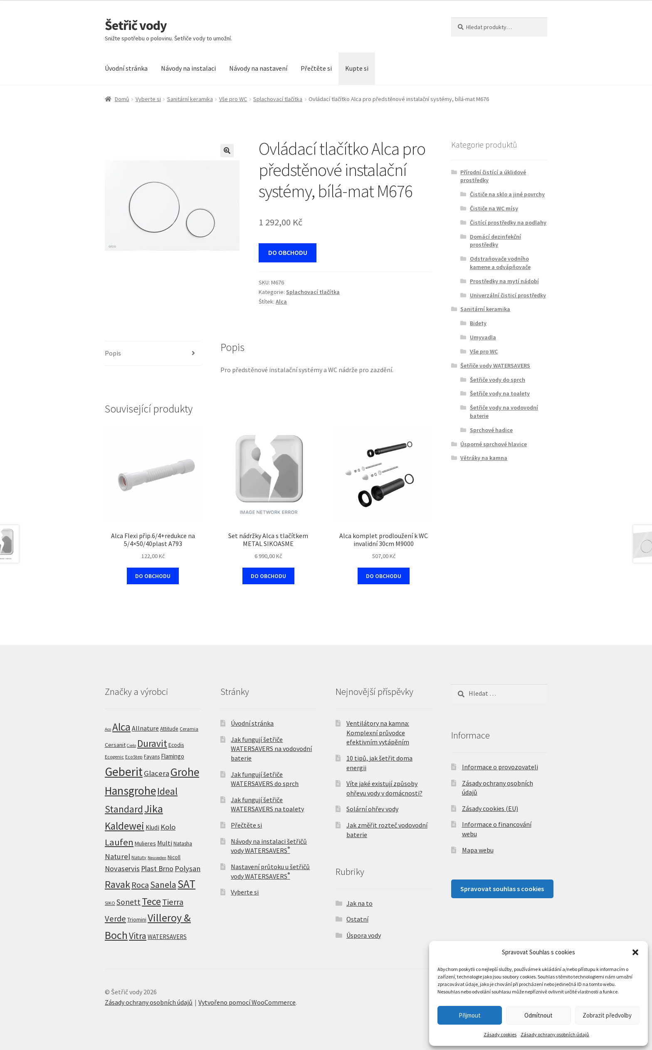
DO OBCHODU (287, 252)
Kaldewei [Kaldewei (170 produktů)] (124, 826)
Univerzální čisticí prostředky (508, 295)
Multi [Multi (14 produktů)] (164, 843)
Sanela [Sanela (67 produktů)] (163, 884)
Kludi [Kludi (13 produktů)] (152, 827)
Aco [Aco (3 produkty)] (108, 729)
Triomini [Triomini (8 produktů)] (136, 919)
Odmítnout (538, 1015)
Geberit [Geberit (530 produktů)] (124, 771)
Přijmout (470, 1015)
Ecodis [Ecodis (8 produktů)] (176, 745)
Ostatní (357, 919)
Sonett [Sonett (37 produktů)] (128, 902)
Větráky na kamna (483, 458)
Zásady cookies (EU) (490, 808)
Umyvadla (483, 337)
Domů (122, 99)
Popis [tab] (113, 353)
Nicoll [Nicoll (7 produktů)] (174, 857)
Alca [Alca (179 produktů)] (121, 727)
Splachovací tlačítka (277, 99)
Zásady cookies (500, 1034)
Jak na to (359, 903)
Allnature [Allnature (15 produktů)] (145, 728)
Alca (281, 301)
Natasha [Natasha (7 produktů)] (182, 843)
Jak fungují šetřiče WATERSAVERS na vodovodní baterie (271, 748)
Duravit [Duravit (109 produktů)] (152, 743)
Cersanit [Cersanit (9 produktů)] (115, 745)
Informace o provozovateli (500, 767)
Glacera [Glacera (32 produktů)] (156, 773)
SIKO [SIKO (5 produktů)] (110, 903)
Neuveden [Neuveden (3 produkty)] (157, 857)
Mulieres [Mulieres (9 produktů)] (145, 843)
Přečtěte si (316, 68)
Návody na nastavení (258, 68)
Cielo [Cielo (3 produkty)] (131, 745)
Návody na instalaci (188, 68)
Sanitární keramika (190, 99)
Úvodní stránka (126, 68)
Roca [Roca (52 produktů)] (140, 885)
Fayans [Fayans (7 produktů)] (152, 756)
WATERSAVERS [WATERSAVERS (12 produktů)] (167, 937)
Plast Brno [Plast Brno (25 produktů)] (157, 868)
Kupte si (356, 68)
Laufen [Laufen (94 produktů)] (119, 842)
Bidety (478, 323)
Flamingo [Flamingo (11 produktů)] (172, 756)
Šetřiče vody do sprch (497, 379)
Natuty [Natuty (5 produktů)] (138, 857)
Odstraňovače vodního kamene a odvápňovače (500, 263)
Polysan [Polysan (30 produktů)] (187, 868)
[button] (635, 952)
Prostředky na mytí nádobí (504, 281)
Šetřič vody (136, 25)
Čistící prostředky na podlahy (508, 222)
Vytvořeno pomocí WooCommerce (247, 1002)
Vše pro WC (233, 99)
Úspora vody (363, 935)
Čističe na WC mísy (494, 208)
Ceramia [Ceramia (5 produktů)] (189, 729)
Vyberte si (148, 99)
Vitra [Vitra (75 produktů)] (137, 935)
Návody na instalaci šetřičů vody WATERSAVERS (269, 846)
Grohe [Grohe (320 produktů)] (184, 772)
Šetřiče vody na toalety (500, 393)
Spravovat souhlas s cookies (502, 888)
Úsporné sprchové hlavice (493, 444)
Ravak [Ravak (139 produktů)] (117, 884)
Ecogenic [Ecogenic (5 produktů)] (114, 757)
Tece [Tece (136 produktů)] (151, 901)
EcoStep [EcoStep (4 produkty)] (134, 757)
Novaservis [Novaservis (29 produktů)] (122, 868)
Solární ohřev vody (372, 809)
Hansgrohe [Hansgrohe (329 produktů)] (130, 790)
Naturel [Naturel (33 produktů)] (117, 856)
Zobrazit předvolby (607, 1015)
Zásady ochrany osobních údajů (555, 1034)
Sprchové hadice (491, 430)
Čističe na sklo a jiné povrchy (507, 194)
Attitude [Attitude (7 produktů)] (169, 728)
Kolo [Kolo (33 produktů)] (168, 827)
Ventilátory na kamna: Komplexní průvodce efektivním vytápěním (377, 732)
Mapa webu (478, 850)
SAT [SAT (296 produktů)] (186, 884)
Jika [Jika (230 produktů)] (153, 808)
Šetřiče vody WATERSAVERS (495, 365)
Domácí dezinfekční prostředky (495, 241)
